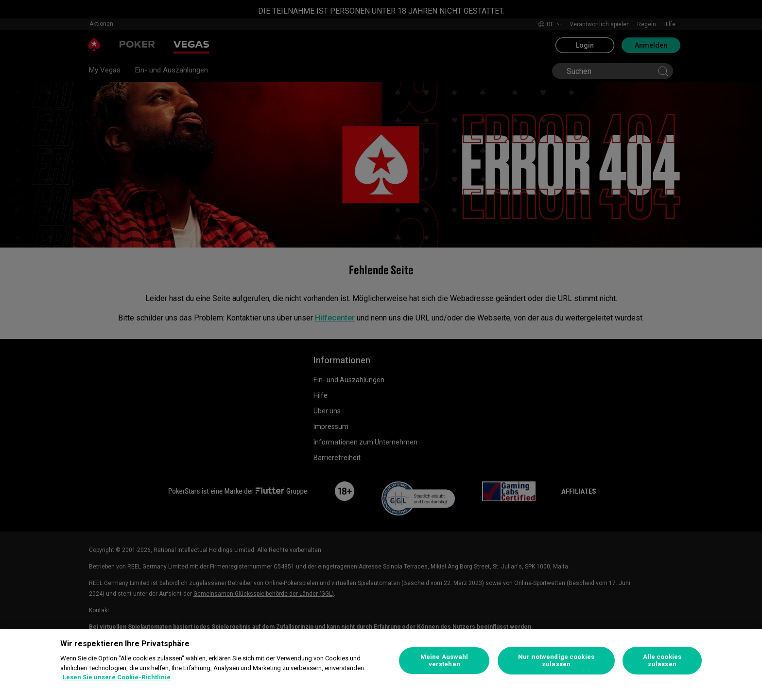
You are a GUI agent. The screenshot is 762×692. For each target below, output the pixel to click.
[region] (381, 660)
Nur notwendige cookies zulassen (556, 660)
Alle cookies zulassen (662, 660)
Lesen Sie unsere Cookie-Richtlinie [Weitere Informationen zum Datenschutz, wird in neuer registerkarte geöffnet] (117, 677)
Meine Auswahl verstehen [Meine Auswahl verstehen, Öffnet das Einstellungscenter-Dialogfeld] (444, 660)
